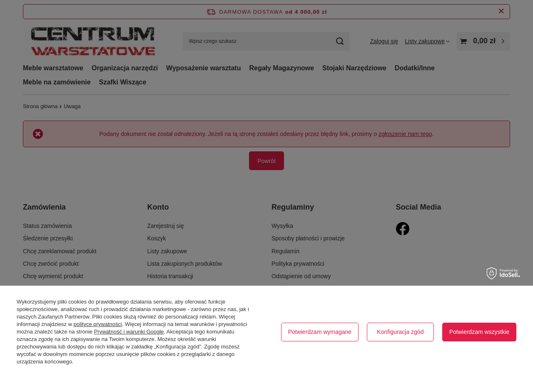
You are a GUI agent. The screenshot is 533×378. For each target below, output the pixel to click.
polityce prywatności (98, 324)
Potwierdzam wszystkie (479, 332)
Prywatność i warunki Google (129, 332)
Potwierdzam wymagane (320, 332)
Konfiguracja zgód (400, 332)
